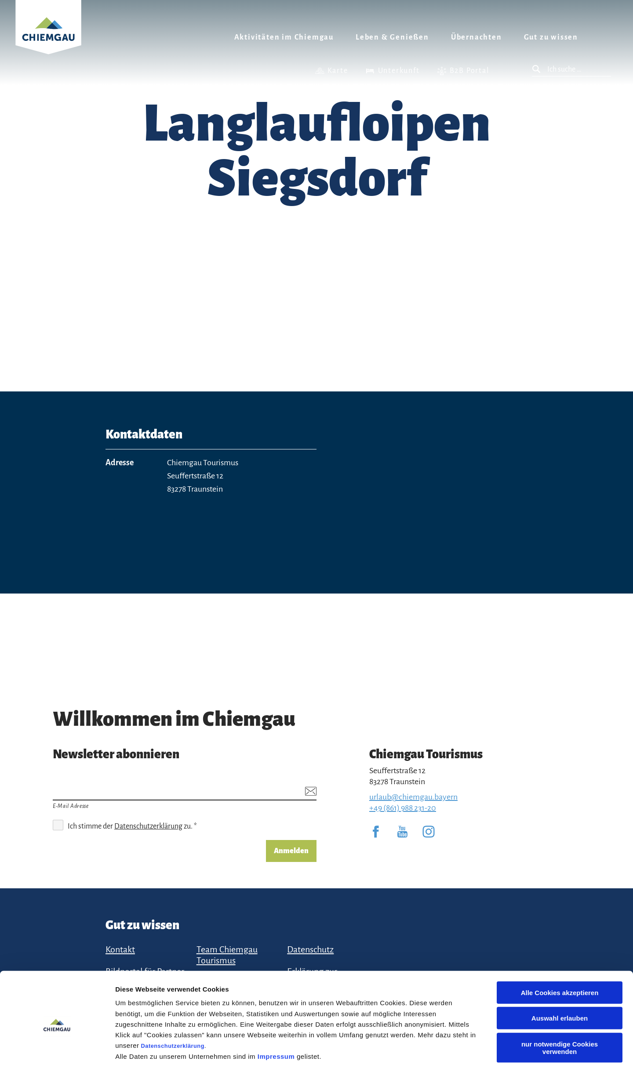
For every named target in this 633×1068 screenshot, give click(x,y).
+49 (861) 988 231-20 (402, 808)
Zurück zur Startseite (48, 38)
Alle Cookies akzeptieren (560, 951)
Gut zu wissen (551, 37)
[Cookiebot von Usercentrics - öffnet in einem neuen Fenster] (56, 1050)
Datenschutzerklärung (172, 1004)
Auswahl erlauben (559, 977)
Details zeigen (467, 1050)
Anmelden (291, 851)
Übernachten (476, 37)
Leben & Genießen (392, 37)
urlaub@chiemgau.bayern (413, 797)
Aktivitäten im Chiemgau (284, 37)
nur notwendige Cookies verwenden (559, 1006)
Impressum (276, 1015)
